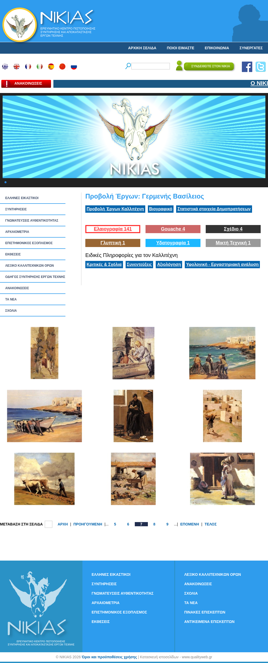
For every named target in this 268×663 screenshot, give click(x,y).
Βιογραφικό (160, 209)
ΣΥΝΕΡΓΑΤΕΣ (251, 48)
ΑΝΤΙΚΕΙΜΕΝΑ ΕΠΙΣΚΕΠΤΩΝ (209, 622)
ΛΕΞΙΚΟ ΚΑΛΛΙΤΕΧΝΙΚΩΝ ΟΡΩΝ (29, 265)
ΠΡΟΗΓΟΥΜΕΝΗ (87, 524)
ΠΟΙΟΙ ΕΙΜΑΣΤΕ (180, 48)
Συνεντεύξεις (139, 264)
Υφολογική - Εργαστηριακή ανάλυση (222, 264)
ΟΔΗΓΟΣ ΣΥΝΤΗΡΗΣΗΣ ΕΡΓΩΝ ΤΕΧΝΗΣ (35, 277)
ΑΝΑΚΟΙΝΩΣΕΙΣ (17, 288)
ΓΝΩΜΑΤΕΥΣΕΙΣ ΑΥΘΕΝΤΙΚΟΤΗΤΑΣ (31, 220)
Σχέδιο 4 (233, 229)
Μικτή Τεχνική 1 (233, 242)
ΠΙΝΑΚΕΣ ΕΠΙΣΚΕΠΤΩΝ (204, 612)
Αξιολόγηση (169, 264)
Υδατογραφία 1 (173, 242)
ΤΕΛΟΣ (211, 524)
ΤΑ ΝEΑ (11, 299)
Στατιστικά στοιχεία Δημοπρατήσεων (214, 209)
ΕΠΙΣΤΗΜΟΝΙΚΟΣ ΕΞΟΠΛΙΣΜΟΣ (29, 243)
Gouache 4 (173, 229)
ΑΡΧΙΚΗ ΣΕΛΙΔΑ (142, 48)
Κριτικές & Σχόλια (104, 264)
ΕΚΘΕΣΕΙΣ (13, 254)
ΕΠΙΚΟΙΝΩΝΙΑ (217, 48)
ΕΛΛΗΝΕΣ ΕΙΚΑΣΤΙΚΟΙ (21, 198)
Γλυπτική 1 (112, 242)
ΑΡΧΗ (63, 524)
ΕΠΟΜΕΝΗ (189, 524)
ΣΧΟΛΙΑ (11, 311)
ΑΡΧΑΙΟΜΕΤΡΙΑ (17, 232)
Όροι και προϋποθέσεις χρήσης (109, 657)
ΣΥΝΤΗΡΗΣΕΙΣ (16, 209)
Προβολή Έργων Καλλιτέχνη (115, 209)
